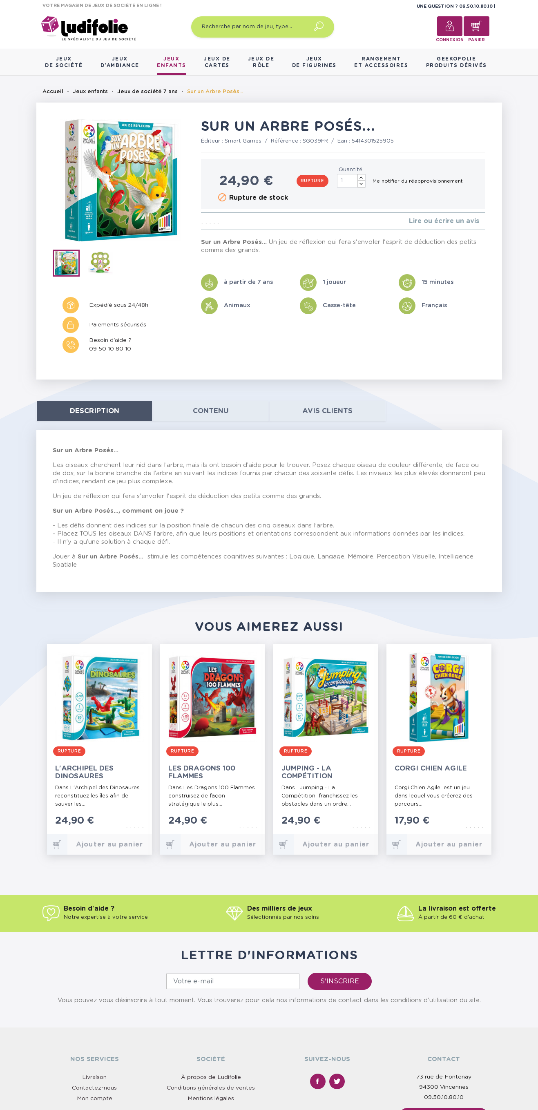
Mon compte (94, 1098)
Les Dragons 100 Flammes (201, 772)
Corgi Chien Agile (431, 768)
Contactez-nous (94, 1088)
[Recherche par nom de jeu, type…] (262, 27)
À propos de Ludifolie (211, 1077)
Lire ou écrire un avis (444, 221)
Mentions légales (211, 1098)
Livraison (94, 1077)
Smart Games (243, 141)
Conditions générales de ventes (211, 1088)
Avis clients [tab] (327, 410)
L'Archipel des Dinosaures (84, 772)
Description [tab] (94, 410)
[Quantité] (351, 181)
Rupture (312, 181)
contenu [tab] (211, 410)
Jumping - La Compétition (307, 772)
